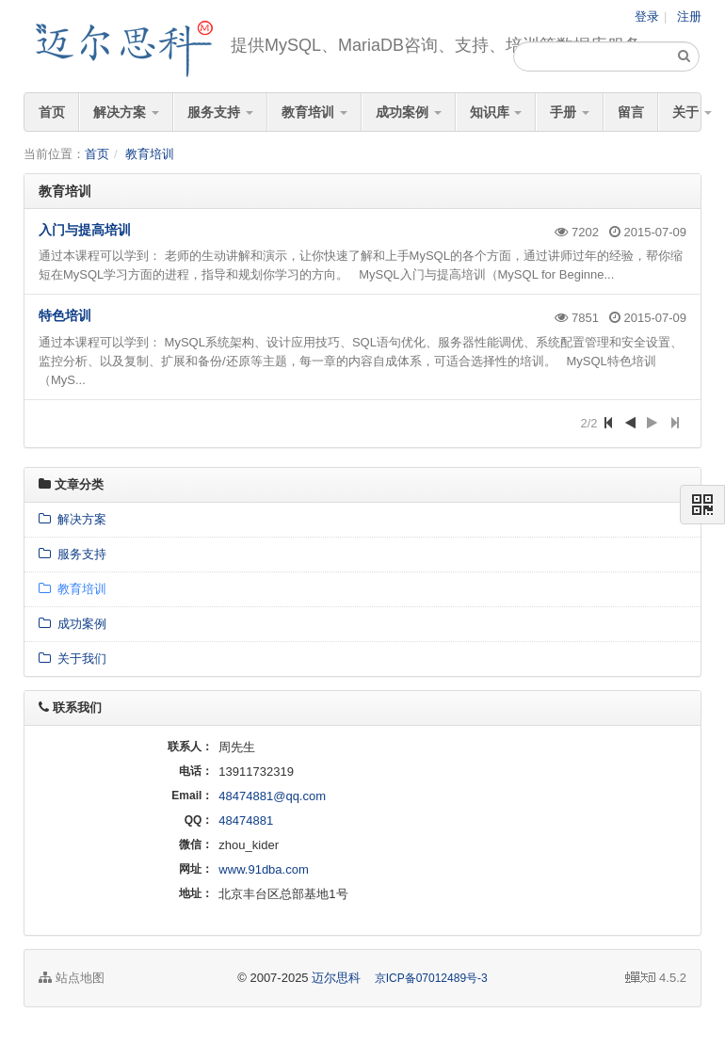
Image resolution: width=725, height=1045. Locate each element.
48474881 (245, 820)
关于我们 (72, 658)
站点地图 (72, 978)
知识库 (496, 112)
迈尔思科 (336, 978)
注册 (689, 16)
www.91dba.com (263, 869)
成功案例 (409, 112)
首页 (52, 112)
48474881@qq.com (272, 796)
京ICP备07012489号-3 (431, 978)
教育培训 (314, 112)
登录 (647, 16)
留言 (631, 112)
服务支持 (220, 112)
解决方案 (126, 112)
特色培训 (65, 315)
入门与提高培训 (85, 229)
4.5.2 (655, 979)
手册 (569, 112)
